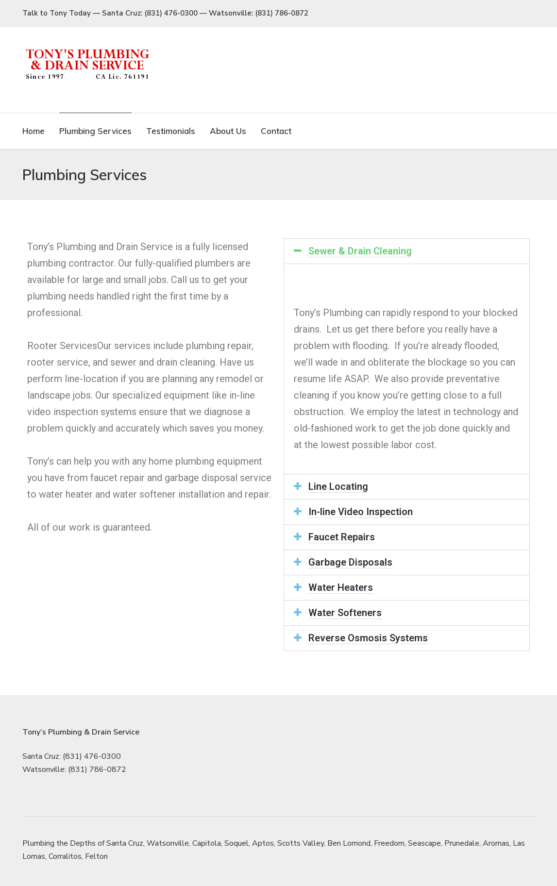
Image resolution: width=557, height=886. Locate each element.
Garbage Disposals (350, 562)
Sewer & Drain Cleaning (360, 251)
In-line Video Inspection (360, 512)
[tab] (407, 251)
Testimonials (170, 131)
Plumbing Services (95, 131)
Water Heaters (340, 587)
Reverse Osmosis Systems (368, 638)
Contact (276, 131)
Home (33, 131)
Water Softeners (345, 613)
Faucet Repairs (341, 537)
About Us (228, 131)
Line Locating (338, 486)
